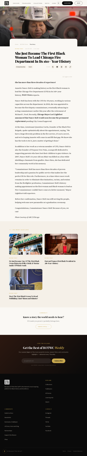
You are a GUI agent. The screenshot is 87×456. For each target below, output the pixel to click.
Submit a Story (43, 327)
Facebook (48, 430)
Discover (16, 3)
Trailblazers (26, 3)
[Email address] (36, 361)
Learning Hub (49, 397)
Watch (47, 3)
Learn (54, 3)
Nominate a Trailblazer (11, 422)
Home (16, 44)
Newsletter (8, 417)
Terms (64, 451)
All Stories (48, 393)
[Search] (58, 3)
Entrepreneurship (20, 67)
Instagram (48, 413)
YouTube (47, 426)
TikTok (47, 422)
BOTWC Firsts (24, 44)
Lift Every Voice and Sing (12, 426)
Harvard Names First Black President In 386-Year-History (60, 262)
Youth (30, 67)
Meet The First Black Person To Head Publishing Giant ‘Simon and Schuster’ (23, 297)
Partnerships (8, 430)
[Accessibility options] (4, 451)
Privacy (69, 451)
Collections (38, 3)
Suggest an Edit (67, 76)
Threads (47, 417)
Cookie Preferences (77, 451)
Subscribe (67, 3)
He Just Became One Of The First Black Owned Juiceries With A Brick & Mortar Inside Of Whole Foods (24, 263)
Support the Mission (10, 435)
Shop (78, 3)
